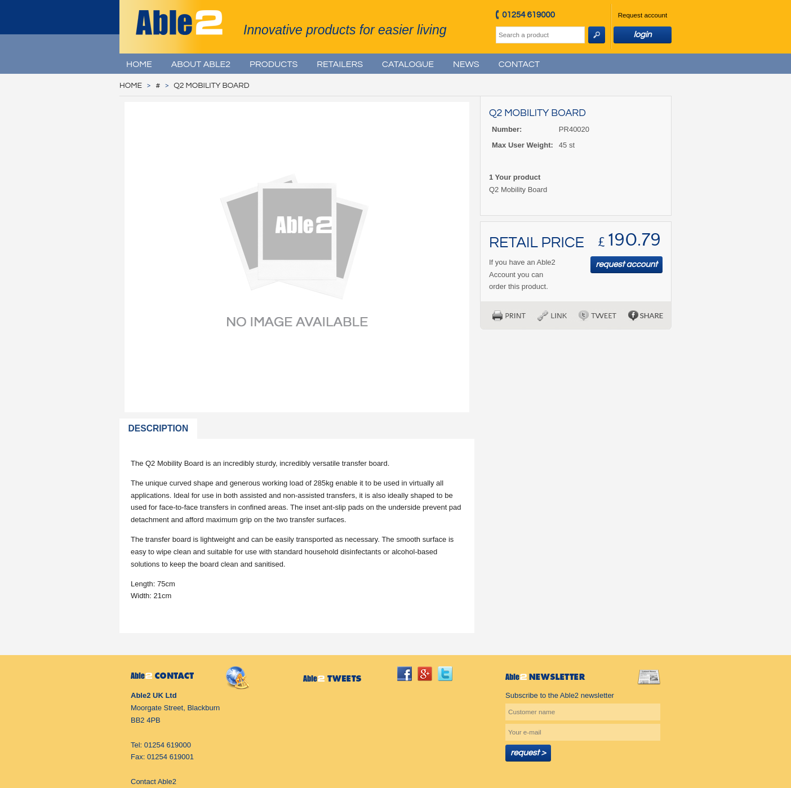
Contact (519, 64)
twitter (445, 673)
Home (139, 64)
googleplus (424, 673)
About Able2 (200, 64)
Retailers (340, 64)
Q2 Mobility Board (211, 86)
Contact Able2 (153, 781)
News (466, 64)
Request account (643, 15)
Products (273, 64)
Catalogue (408, 64)
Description (158, 428)
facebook (404, 673)
